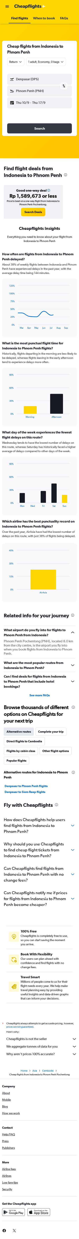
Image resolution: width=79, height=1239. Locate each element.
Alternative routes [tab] (19, 731)
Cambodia (48, 1070)
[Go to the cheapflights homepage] (30, 6)
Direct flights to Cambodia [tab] (24, 741)
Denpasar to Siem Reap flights (25, 792)
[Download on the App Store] (38, 1212)
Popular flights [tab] (16, 760)
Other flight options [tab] (55, 751)
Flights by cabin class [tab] (21, 751)
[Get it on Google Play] (13, 1212)
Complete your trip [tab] (51, 731)
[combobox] (15, 62)
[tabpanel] (39, 428)
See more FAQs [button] (39, 695)
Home (24, 1070)
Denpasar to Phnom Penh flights (26, 786)
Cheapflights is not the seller (41, 1038)
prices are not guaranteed (19, 1026)
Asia (34, 1070)
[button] (7, 6)
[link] (33, 212)
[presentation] (65, 175)
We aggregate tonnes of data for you (41, 1046)
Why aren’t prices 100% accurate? (41, 1054)
